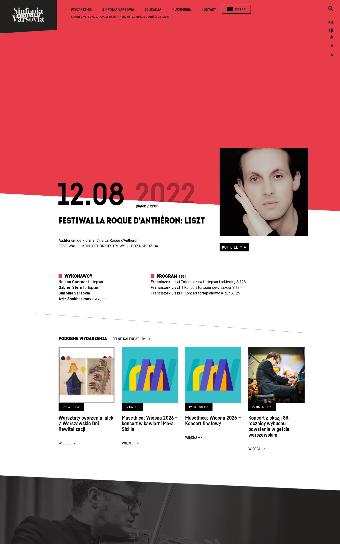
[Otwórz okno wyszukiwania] (330, 9)
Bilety (240, 9)
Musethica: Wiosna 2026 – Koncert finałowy (213, 420)
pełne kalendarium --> (131, 339)
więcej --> (67, 443)
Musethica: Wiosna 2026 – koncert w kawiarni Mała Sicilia (150, 423)
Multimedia (181, 10)
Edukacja (152, 10)
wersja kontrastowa (330, 31)
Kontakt (208, 10)
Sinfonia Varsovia (118, 10)
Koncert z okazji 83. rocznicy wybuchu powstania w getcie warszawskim (268, 426)
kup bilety (232, 247)
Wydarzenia (81, 10)
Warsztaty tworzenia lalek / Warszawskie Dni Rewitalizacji (86, 423)
